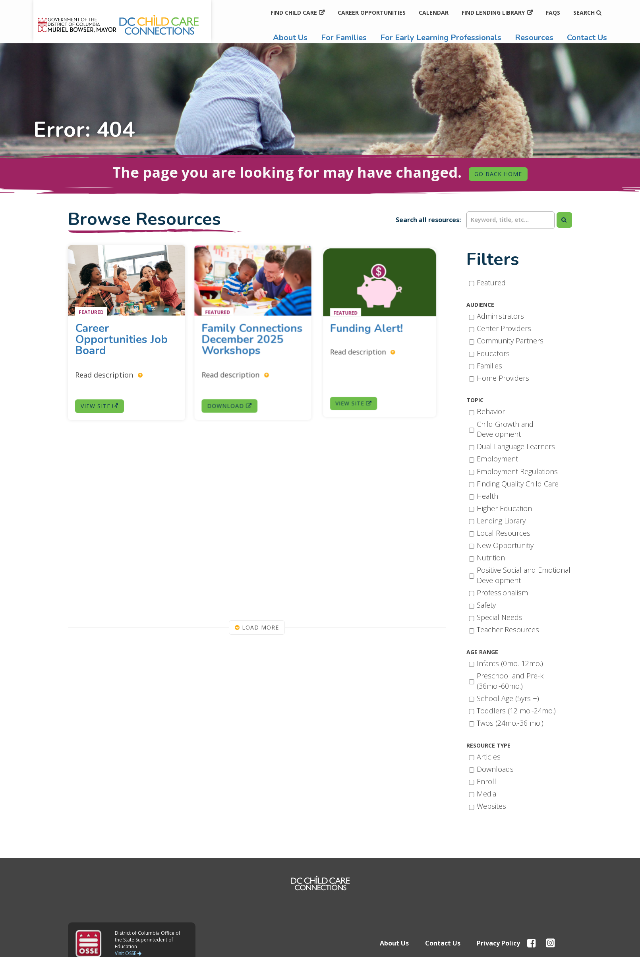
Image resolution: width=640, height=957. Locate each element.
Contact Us (587, 37)
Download (232, 398)
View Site (100, 403)
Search (587, 12)
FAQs (553, 12)
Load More (257, 627)
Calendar (434, 12)
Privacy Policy (498, 943)
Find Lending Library (493, 12)
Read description (109, 373)
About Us (290, 37)
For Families (344, 37)
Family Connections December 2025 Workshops (252, 338)
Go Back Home (498, 174)
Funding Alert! (373, 329)
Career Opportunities (372, 12)
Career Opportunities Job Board (122, 339)
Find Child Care (294, 12)
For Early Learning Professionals (440, 37)
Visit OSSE (128, 953)
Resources (534, 37)
